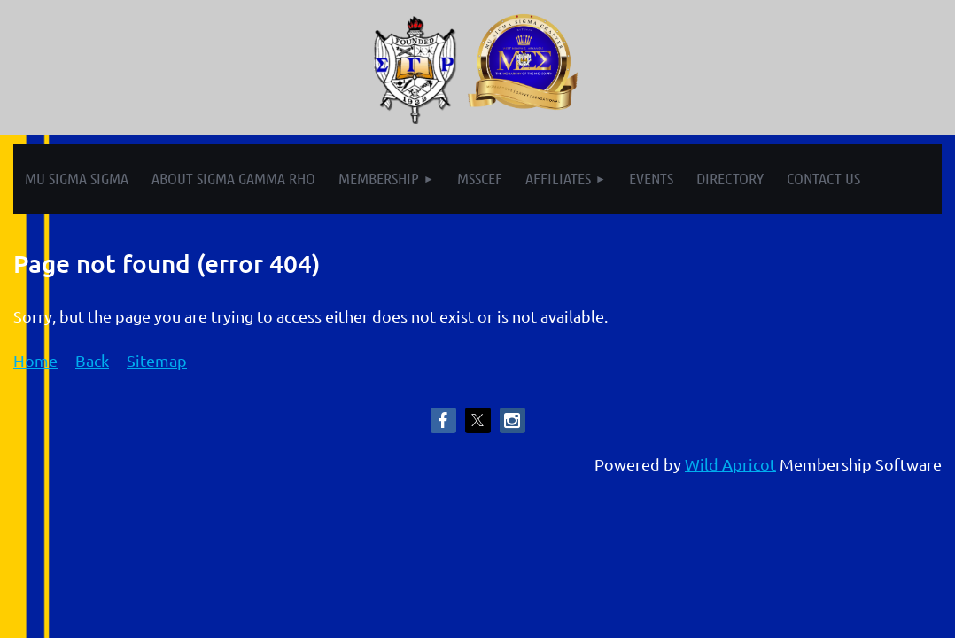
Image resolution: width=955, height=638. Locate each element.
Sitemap (157, 360)
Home (35, 360)
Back (92, 360)
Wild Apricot (730, 464)
